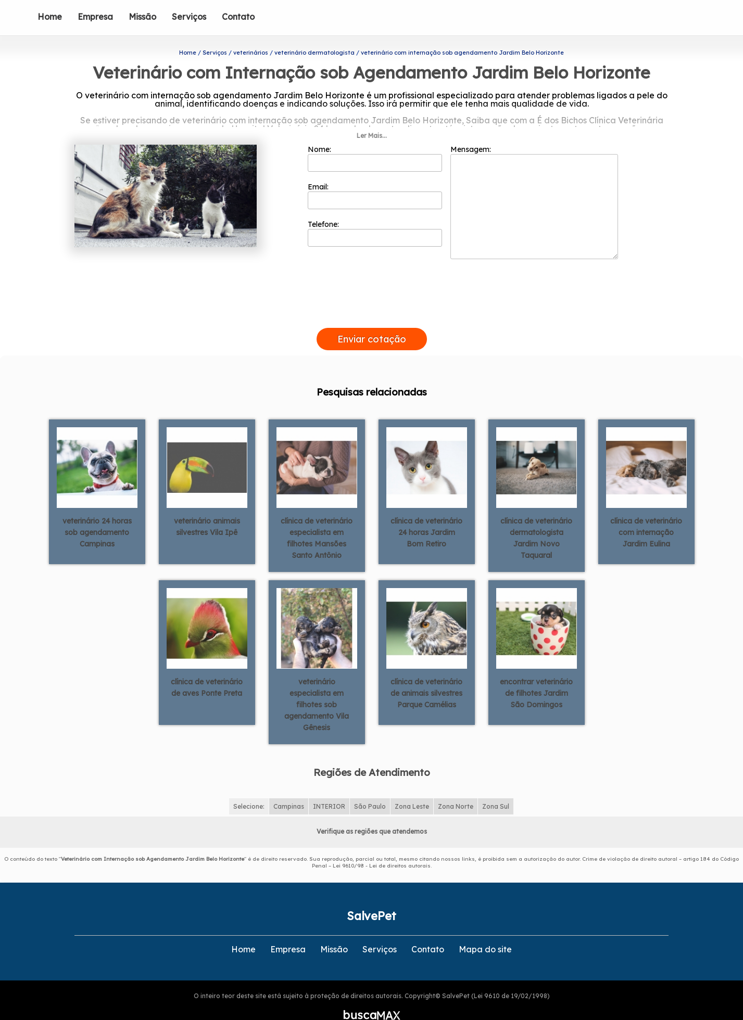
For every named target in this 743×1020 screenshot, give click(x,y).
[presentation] (372, 297)
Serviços (189, 16)
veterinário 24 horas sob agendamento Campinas (97, 513)
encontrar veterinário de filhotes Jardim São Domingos (536, 674)
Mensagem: (534, 182)
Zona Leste (412, 787)
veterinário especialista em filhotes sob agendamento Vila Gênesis (316, 685)
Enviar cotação (371, 320)
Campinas (288, 787)
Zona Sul (495, 787)
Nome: (375, 138)
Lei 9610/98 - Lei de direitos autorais (382, 846)
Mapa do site (485, 930)
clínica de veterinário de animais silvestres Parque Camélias (426, 674)
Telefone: (375, 213)
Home (49, 16)
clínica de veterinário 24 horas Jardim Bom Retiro (426, 513)
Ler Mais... (372, 116)
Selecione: (249, 787)
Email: (375, 176)
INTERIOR (329, 787)
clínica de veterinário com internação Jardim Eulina (646, 513)
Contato (238, 16)
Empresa (95, 16)
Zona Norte (455, 787)
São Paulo (370, 787)
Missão (142, 16)
